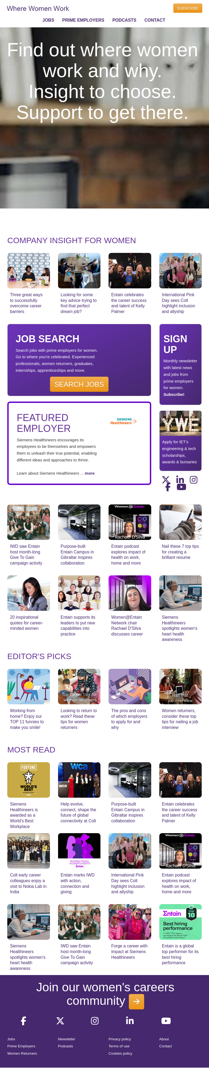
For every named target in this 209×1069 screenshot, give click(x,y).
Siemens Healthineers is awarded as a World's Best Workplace (24, 815)
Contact (165, 1046)
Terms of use (119, 1046)
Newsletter (66, 1039)
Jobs (11, 1039)
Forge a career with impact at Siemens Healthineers (129, 951)
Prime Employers (21, 1046)
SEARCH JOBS (79, 384)
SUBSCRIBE (188, 8)
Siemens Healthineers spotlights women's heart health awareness (179, 628)
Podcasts (65, 1046)
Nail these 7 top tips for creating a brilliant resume (180, 552)
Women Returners (22, 1053)
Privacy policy (120, 1039)
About (164, 1039)
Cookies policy (120, 1053)
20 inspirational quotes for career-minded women (26, 623)
